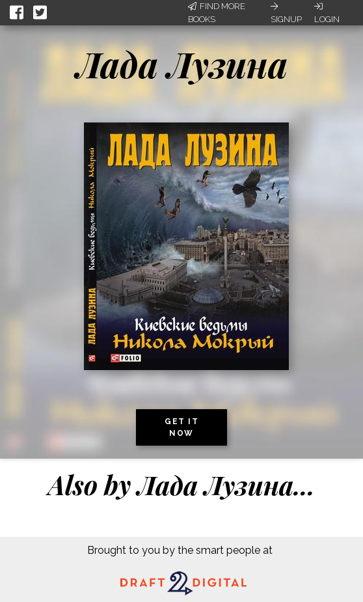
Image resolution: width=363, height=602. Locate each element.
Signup (286, 13)
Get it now (181, 427)
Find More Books (216, 12)
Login (327, 13)
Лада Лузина (182, 63)
